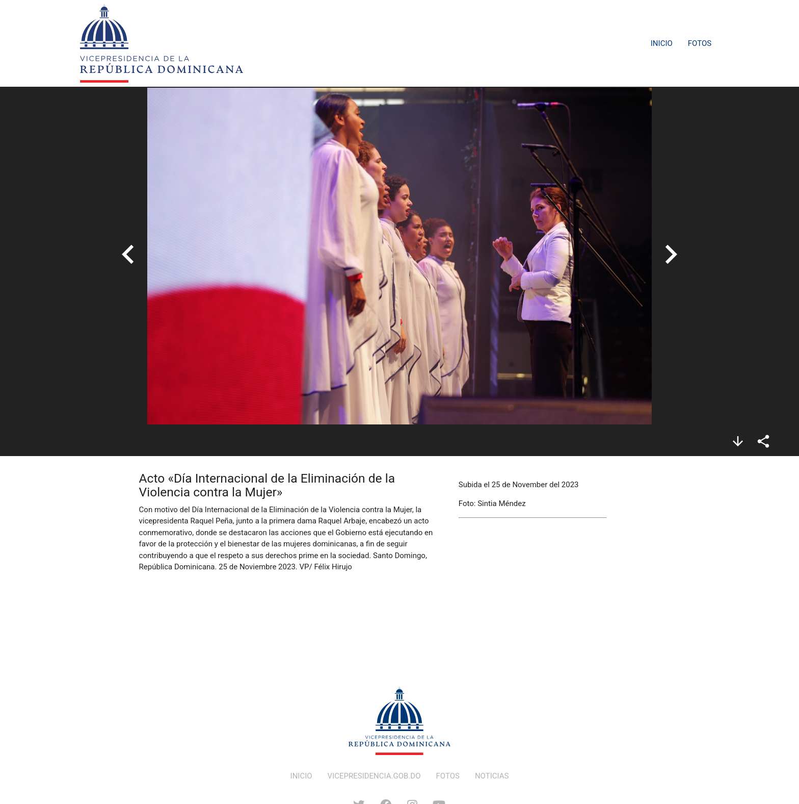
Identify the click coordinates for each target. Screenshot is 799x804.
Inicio (662, 43)
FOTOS (448, 776)
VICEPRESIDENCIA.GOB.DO (374, 776)
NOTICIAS (492, 776)
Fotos (699, 43)
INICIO (301, 776)
